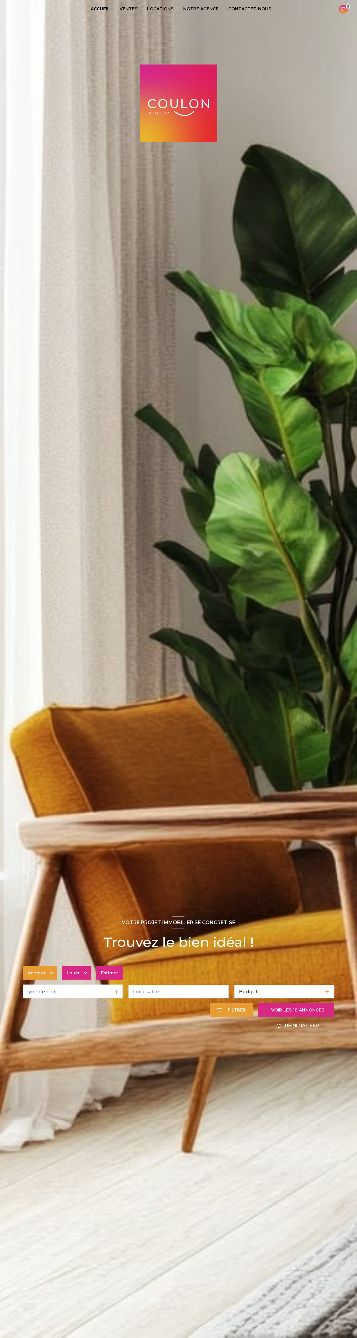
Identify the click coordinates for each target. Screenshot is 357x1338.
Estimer (109, 973)
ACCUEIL (100, 9)
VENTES (128, 9)
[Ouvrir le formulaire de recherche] (231, 1010)
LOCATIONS (160, 9)
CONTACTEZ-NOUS (249, 9)
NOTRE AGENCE (201, 9)
